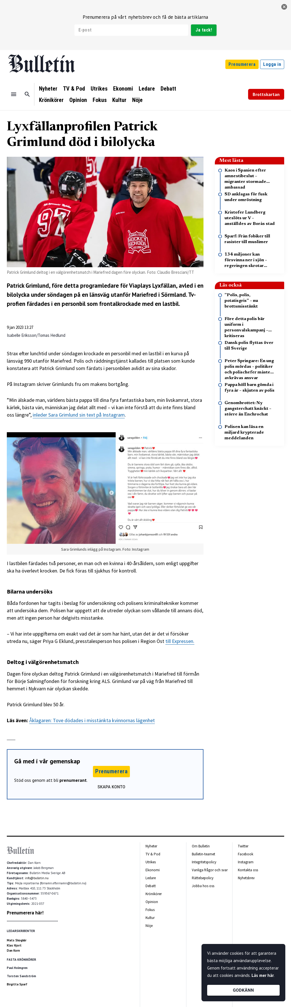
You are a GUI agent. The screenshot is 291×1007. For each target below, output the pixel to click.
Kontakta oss (248, 870)
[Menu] (13, 94)
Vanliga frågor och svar (210, 870)
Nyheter (48, 88)
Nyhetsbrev (246, 878)
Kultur (119, 100)
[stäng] (284, 7)
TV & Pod (74, 88)
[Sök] (27, 94)
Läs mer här (262, 975)
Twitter (243, 846)
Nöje (137, 100)
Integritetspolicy (204, 862)
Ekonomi (123, 88)
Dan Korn (13, 950)
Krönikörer (51, 100)
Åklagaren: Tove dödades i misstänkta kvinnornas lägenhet (92, 720)
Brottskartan (266, 94)
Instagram (245, 862)
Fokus (100, 100)
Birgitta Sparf (17, 984)
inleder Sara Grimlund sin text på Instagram (79, 414)
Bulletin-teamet (203, 854)
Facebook (245, 854)
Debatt (168, 88)
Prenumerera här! (25, 913)
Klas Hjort (14, 945)
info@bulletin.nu (37, 878)
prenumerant (73, 780)
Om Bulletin (201, 846)
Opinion (78, 100)
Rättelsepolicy (202, 878)
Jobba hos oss (203, 885)
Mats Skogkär (16, 940)
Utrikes (99, 88)
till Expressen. (179, 641)
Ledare (147, 88)
